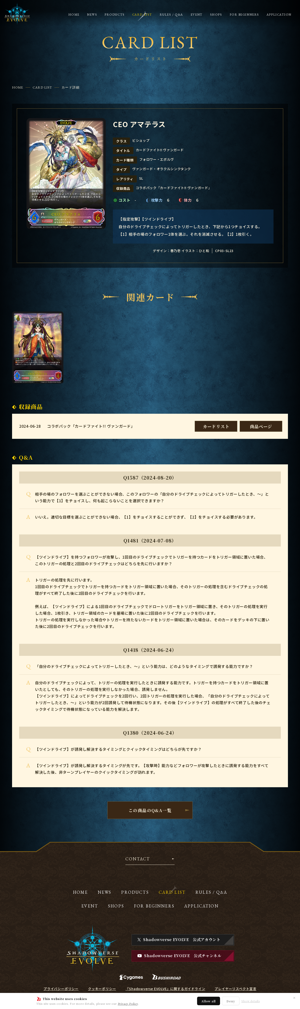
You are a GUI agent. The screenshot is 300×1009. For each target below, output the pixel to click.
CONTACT (137, 859)
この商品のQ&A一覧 (150, 810)
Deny (230, 1001)
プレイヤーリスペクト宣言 (235, 989)
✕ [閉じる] (294, 997)
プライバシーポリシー (61, 989)
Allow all (208, 1001)
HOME (17, 87)
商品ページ (261, 426)
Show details (250, 1001)
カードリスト (216, 426)
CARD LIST (42, 87)
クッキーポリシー (102, 989)
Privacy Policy (128, 1003)
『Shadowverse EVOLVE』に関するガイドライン (165, 989)
